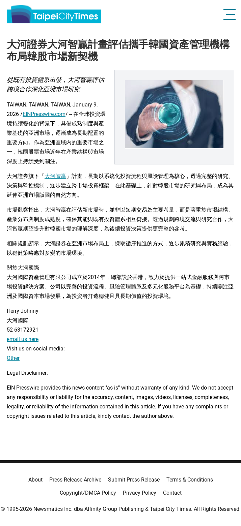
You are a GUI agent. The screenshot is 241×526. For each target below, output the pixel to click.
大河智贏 (55, 176)
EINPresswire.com (44, 114)
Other (13, 358)
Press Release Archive (75, 479)
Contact (172, 493)
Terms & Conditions (189, 479)
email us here (22, 339)
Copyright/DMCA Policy (88, 493)
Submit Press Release (134, 479)
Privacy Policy (139, 493)
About (35, 479)
